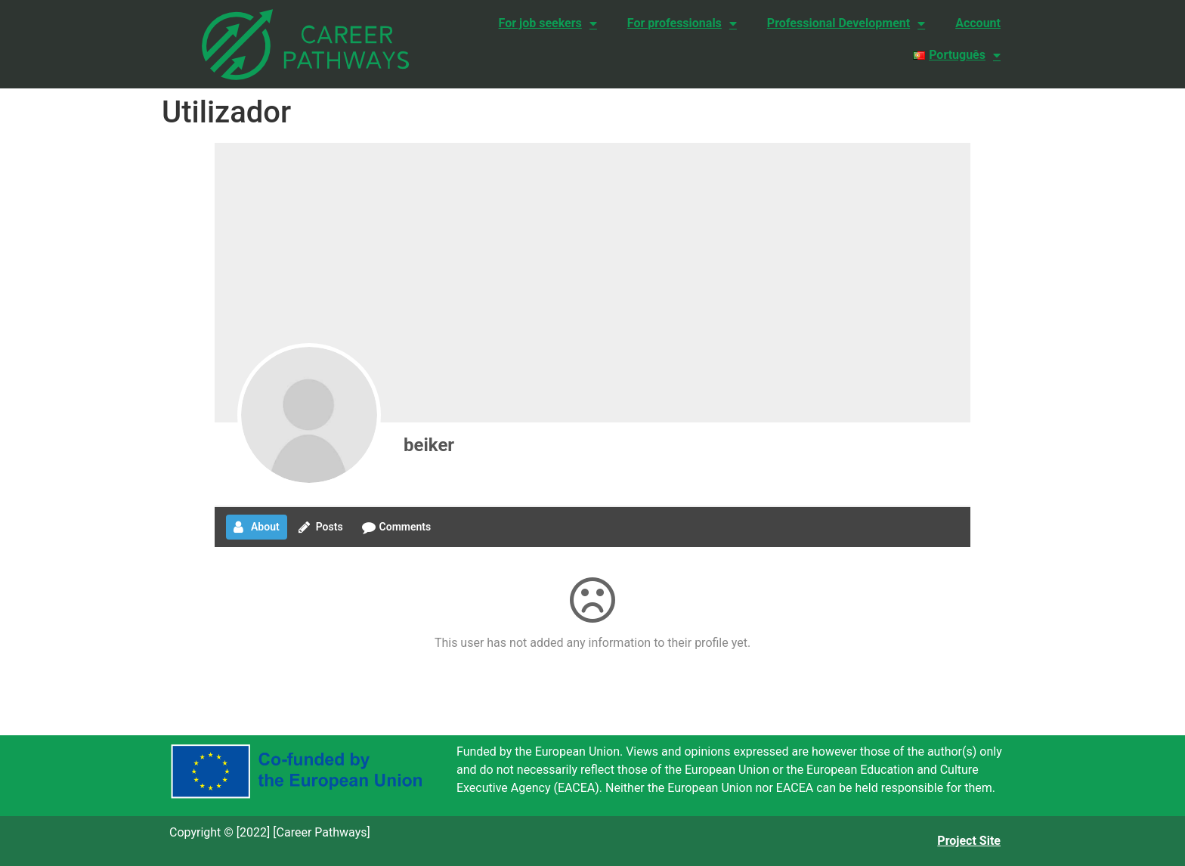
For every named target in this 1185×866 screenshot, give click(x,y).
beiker (429, 445)
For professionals (682, 23)
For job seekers (548, 23)
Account (978, 23)
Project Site (969, 841)
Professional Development (846, 23)
